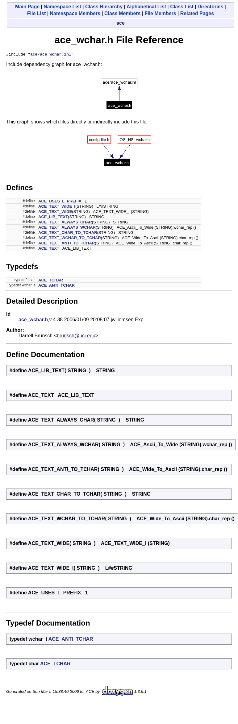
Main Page (27, 6)
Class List (182, 6)
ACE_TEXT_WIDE (55, 212)
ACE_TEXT (48, 249)
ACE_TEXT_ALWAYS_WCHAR (67, 228)
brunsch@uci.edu (76, 336)
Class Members (122, 13)
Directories (210, 6)
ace (120, 23)
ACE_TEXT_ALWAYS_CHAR (65, 223)
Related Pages (197, 13)
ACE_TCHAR (50, 281)
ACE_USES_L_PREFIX (59, 202)
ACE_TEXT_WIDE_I (56, 207)
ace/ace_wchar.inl (50, 55)
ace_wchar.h (33, 320)
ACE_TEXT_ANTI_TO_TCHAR (66, 244)
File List (36, 13)
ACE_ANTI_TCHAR (56, 286)
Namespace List (62, 6)
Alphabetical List (146, 6)
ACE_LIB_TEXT (53, 217)
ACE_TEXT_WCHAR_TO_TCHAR (69, 238)
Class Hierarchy (104, 6)
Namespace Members (75, 13)
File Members (160, 13)
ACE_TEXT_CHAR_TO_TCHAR (67, 233)
